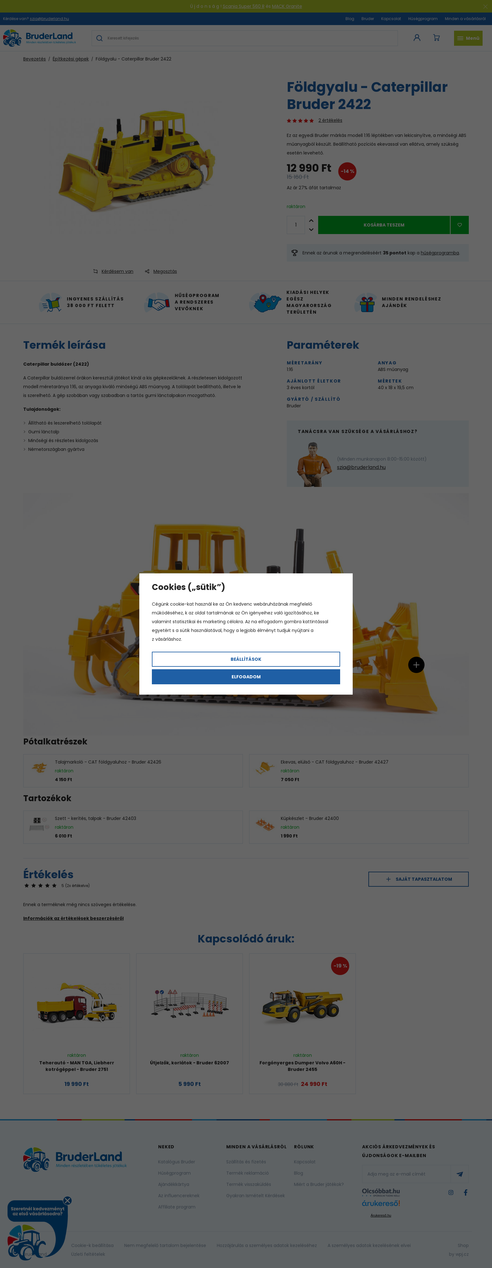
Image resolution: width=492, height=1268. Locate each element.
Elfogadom (246, 677)
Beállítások (246, 659)
